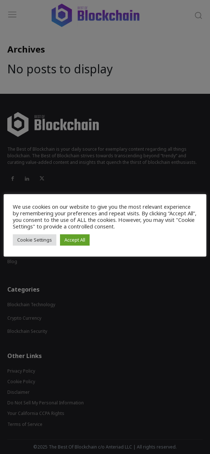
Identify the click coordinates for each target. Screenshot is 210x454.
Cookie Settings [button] (34, 239)
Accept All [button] (74, 239)
